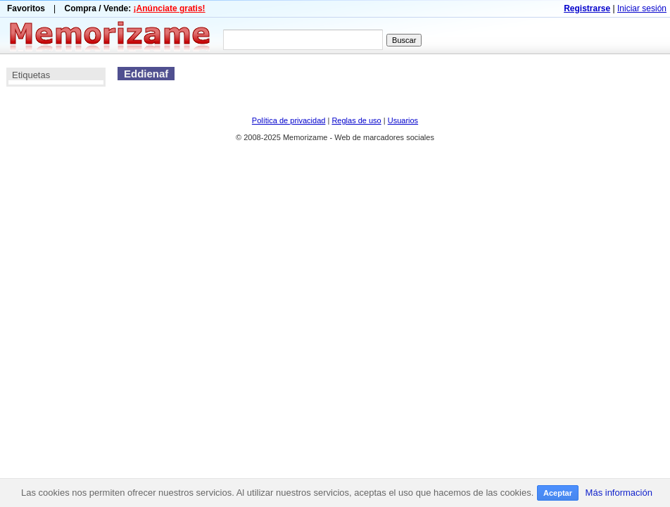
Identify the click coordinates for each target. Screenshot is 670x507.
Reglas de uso (356, 120)
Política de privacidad (289, 120)
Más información (619, 492)
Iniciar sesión (641, 8)
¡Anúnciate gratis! (170, 8)
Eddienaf (146, 74)
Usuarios (403, 120)
